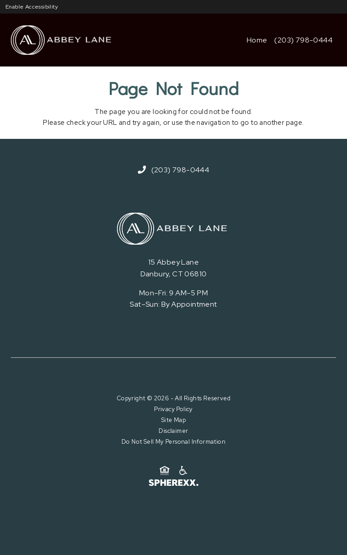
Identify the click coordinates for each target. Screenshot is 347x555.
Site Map (173, 420)
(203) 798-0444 (303, 40)
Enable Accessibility (31, 6)
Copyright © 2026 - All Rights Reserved (173, 398)
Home (257, 40)
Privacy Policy (173, 409)
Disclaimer (173, 431)
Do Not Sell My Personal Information (173, 442)
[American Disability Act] (182, 471)
